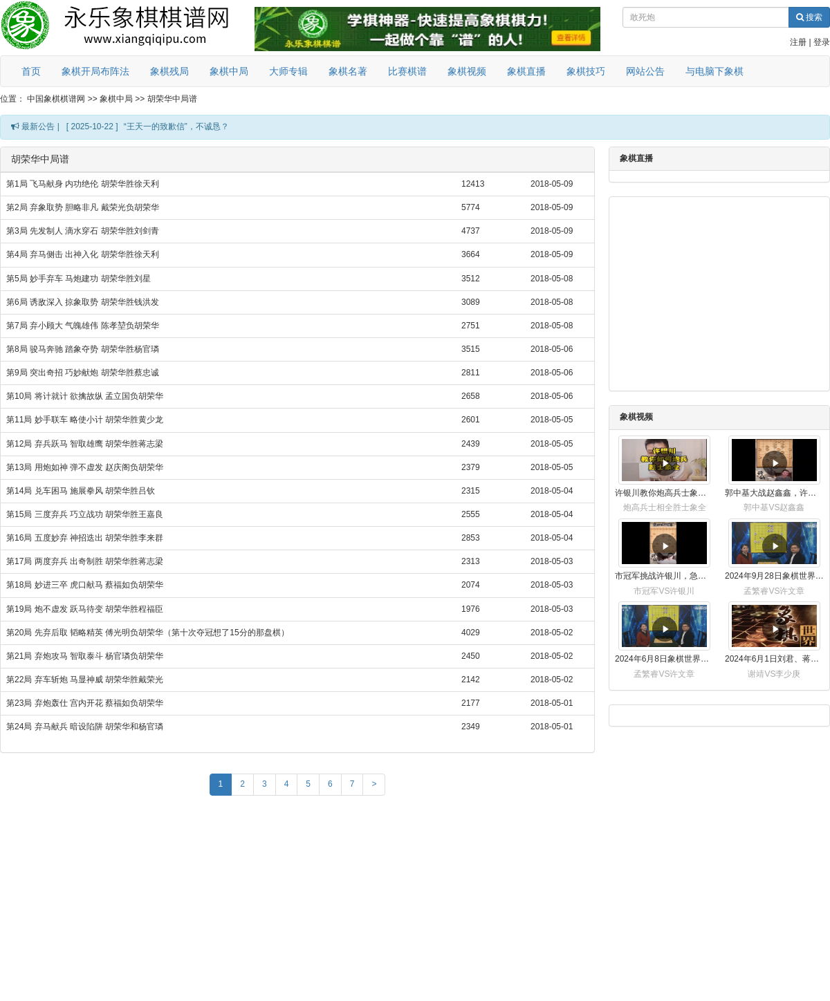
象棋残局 (169, 71)
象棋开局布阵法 (95, 71)
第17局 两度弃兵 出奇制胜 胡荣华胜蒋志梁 (84, 561)
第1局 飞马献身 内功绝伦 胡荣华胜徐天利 (82, 184)
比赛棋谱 (407, 71)
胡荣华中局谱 (172, 99)
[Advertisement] (297, 901)
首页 (31, 71)
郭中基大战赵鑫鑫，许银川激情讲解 (774, 493)
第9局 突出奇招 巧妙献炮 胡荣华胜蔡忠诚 (82, 372)
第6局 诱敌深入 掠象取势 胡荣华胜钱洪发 (82, 302)
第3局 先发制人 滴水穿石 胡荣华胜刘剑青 (82, 231)
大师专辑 (288, 71)
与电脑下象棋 (714, 71)
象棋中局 (229, 71)
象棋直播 (526, 71)
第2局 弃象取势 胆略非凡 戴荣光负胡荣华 (82, 207)
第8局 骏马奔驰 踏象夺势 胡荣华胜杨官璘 (82, 349)
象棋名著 (348, 71)
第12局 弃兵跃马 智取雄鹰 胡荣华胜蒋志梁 (84, 444)
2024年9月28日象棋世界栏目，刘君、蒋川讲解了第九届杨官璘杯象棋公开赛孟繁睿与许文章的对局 (774, 576)
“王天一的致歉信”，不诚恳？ (176, 126)
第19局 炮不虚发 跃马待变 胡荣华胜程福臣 (84, 609)
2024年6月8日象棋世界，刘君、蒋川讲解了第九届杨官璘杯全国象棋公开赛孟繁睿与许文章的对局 (664, 659)
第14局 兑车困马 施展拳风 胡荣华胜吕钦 (80, 491)
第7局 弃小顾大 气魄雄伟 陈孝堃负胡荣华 (82, 325)
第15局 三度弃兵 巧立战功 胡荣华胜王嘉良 (84, 514)
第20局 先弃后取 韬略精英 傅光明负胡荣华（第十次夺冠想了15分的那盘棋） (147, 632)
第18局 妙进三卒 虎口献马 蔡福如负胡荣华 (84, 585)
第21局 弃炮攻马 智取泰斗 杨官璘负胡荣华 (84, 656)
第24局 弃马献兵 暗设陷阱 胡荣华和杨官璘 (84, 726)
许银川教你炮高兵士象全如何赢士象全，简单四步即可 (664, 493)
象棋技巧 (585, 71)
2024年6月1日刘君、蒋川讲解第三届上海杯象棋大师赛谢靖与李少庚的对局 (774, 659)
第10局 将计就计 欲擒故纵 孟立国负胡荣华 (84, 396)
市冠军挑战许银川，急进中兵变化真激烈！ (664, 576)
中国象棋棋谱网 (56, 99)
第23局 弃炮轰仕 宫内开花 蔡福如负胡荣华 (84, 703)
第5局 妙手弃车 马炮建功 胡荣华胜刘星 (78, 278)
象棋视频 (467, 71)
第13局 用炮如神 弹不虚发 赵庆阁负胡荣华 (84, 467)
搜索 (809, 17)
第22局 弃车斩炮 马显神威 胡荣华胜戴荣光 (84, 679)
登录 (821, 42)
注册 (798, 42)
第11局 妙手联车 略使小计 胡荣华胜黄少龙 (84, 419)
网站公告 (645, 71)
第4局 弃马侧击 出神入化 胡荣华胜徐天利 (82, 254)
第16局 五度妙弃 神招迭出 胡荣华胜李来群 (84, 538)
